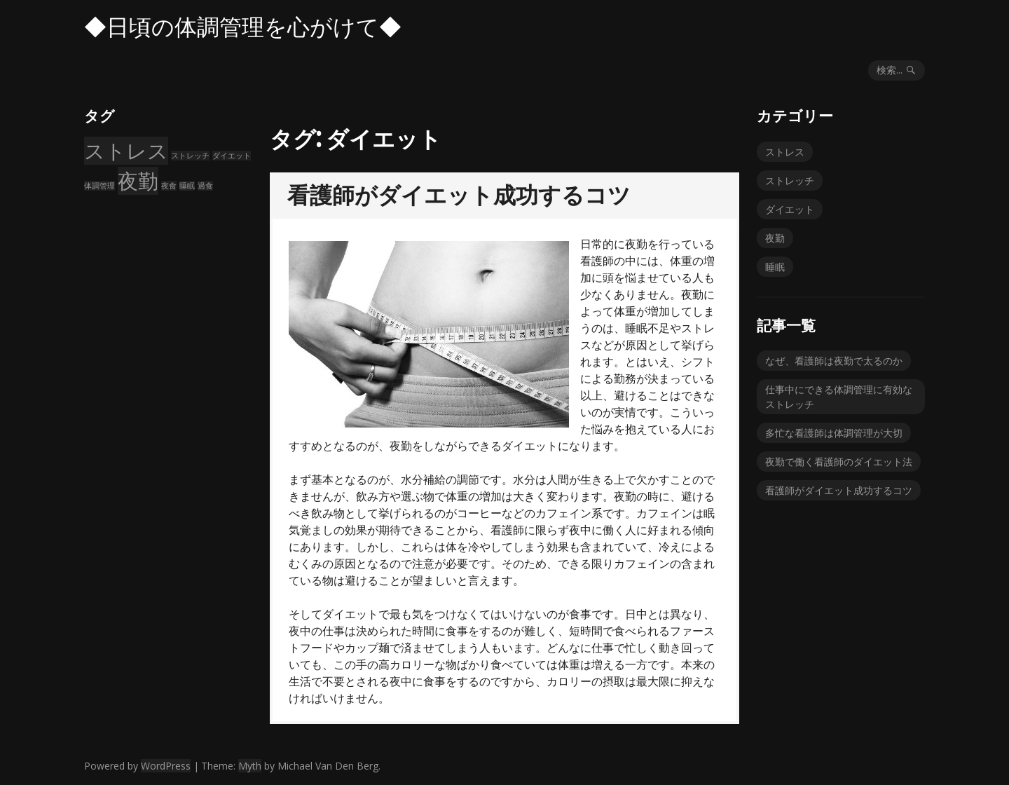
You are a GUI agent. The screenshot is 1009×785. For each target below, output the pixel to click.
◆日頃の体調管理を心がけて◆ (242, 27)
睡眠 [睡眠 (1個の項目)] (187, 186)
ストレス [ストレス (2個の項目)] (126, 151)
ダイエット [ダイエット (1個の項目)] (231, 156)
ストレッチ (789, 180)
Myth (249, 765)
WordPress (166, 765)
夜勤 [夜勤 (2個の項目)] (138, 181)
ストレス (784, 151)
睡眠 (775, 266)
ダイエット (789, 209)
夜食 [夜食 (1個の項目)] (169, 186)
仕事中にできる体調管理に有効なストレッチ (838, 397)
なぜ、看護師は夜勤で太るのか (833, 360)
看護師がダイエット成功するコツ (459, 195)
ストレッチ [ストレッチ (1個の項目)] (190, 156)
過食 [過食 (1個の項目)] (205, 186)
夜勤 (775, 238)
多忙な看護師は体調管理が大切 (833, 432)
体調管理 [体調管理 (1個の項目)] (99, 186)
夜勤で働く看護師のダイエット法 (838, 461)
